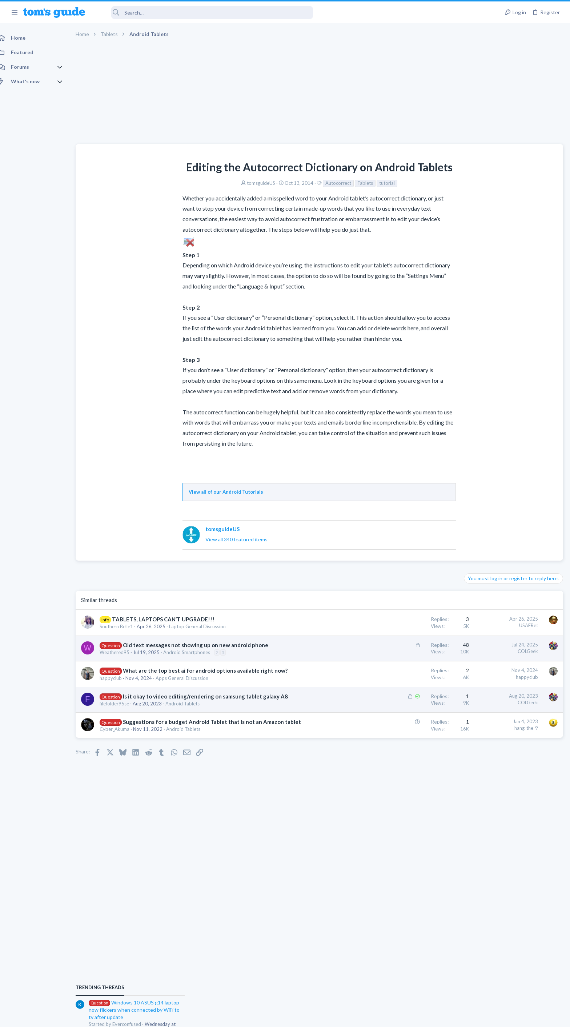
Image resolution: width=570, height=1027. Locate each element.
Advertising (206, 1017)
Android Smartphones (194, 652)
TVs (471, 528)
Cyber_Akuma (122, 744)
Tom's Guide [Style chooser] (510, 966)
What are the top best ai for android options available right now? (213, 670)
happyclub (119, 678)
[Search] (204, 12)
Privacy (304, 1017)
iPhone (474, 613)
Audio (473, 655)
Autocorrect (284, 183)
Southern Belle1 (124, 626)
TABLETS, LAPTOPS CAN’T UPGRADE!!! (171, 619)
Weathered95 (122, 652)
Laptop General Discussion (205, 626)
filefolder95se (122, 711)
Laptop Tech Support (489, 493)
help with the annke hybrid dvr (512, 430)
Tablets (311, 183)
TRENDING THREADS (478, 366)
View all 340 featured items (182, 539)
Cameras (476, 451)
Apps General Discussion (190, 678)
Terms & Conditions (354, 1017)
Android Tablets (190, 711)
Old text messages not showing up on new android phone (203, 645)
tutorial (333, 183)
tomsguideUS (207, 183)
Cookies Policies (257, 1017)
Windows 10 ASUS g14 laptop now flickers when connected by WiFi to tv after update (512, 388)
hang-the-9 (409, 736)
